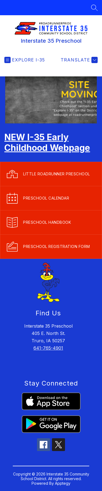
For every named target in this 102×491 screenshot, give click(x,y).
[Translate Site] (78, 60)
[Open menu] (24, 60)
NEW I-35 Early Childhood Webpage (47, 142)
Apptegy (62, 483)
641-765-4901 (48, 348)
